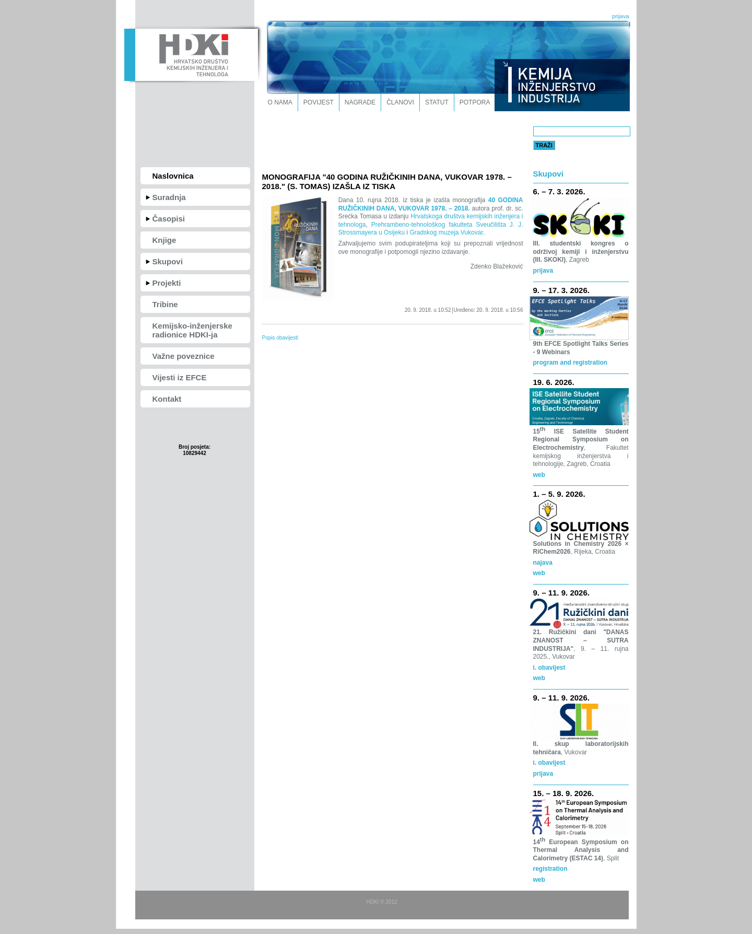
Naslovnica (173, 175)
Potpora (475, 102)
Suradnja (169, 197)
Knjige (164, 240)
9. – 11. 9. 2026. (561, 592)
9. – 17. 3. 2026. (561, 290)
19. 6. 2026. (553, 382)
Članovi (400, 102)
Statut (437, 102)
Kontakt (167, 398)
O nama (280, 102)
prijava (620, 16)
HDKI (190, 54)
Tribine (165, 304)
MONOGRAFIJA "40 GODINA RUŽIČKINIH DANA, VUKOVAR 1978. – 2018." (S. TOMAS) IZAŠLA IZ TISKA (387, 181)
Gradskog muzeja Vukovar (446, 232)
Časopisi (168, 218)
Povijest (318, 102)
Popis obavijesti (280, 338)
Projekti (166, 282)
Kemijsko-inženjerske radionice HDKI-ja (192, 330)
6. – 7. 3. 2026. (559, 191)
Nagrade (360, 102)
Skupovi (167, 261)
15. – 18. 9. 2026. (563, 793)
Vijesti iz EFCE (179, 377)
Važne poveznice (183, 356)
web (539, 474)
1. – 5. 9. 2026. (559, 493)
